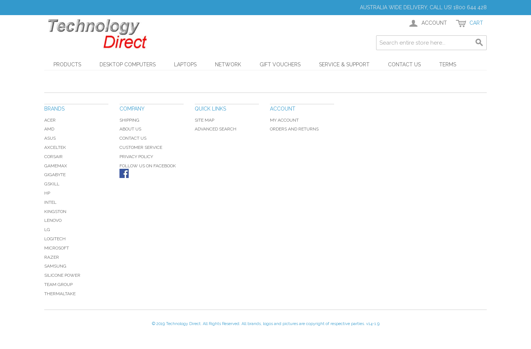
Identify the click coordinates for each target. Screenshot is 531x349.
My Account (284, 120)
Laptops (185, 64)
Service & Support (344, 64)
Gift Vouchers (280, 64)
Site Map (204, 120)
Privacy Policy (136, 156)
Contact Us (404, 64)
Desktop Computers (128, 64)
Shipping (129, 120)
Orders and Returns (294, 129)
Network (228, 64)
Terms (447, 64)
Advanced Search (215, 129)
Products (67, 64)
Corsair (53, 156)
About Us (130, 129)
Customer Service (140, 147)
